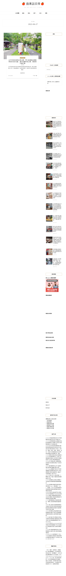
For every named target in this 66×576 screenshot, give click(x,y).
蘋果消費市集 (50, 426)
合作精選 (49, 420)
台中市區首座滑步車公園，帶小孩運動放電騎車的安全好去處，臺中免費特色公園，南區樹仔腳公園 (23, 61)
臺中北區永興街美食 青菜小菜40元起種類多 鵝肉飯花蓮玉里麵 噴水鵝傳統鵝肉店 (57, 229)
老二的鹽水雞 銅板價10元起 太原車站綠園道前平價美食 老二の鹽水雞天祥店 (57, 218)
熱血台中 (48, 405)
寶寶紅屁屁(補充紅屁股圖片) (55, 455)
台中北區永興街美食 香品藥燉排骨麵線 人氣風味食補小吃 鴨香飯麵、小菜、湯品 (57, 165)
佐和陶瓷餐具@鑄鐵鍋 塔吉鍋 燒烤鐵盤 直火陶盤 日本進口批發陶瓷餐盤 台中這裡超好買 (54, 443)
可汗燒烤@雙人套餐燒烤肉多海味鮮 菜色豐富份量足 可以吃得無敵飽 (53, 463)
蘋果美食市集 (50, 423)
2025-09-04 (55, 199)
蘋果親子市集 (50, 425)
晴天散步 (48, 407)
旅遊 (23, 13)
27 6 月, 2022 (10, 75)
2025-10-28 (55, 129)
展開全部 (48, 419)
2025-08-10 (55, 211)
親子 (35, 13)
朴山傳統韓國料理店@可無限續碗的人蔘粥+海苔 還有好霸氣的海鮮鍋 (54, 531)
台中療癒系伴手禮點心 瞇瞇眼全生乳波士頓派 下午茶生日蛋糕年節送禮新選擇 (57, 195)
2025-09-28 (55, 149)
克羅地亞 (55, 549)
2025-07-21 (55, 254)
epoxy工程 (52, 557)
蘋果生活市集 (50, 428)
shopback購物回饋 (51, 277)
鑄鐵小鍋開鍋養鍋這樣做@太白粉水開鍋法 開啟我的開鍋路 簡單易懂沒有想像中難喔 (53, 497)
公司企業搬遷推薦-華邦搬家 (54, 559)
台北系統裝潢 (58, 551)
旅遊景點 (22, 57)
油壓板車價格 (56, 563)
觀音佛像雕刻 (51, 551)
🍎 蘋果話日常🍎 (33, 3)
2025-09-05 (55, 189)
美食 (29, 13)
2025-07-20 (55, 266)
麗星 (51, 549)
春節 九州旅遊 (49, 560)
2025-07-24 (55, 245)
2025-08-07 (55, 222)
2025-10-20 (55, 138)
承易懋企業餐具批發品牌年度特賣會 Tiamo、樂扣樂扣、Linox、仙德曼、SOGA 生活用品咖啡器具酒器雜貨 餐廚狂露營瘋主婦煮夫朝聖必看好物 (53, 487)
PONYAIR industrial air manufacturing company (54, 556)
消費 (46, 13)
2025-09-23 (55, 159)
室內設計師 (48, 553)
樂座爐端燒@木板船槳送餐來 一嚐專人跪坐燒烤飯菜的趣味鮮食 (53, 502)
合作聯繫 (17, 13)
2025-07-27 (55, 233)
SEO (48, 549)
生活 (40, 13)
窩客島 (47, 402)
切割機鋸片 (54, 553)
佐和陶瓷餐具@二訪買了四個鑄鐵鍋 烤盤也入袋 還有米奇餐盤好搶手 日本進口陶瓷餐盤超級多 (53, 458)
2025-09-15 (55, 179)
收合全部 (53, 419)
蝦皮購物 (49, 295)
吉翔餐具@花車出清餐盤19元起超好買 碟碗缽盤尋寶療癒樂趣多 (53, 481)
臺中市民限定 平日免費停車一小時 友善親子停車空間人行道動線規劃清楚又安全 (57, 145)
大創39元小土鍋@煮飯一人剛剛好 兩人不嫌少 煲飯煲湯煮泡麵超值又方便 (53, 477)
